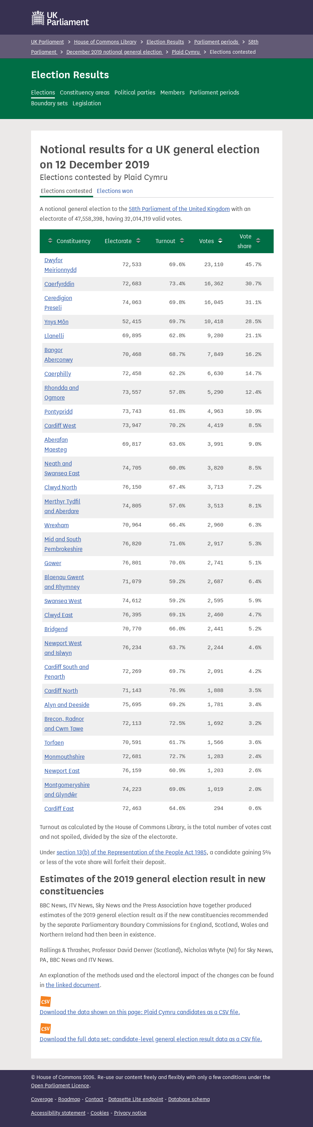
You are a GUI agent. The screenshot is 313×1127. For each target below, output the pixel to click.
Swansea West (63, 601)
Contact (94, 1099)
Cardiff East (59, 808)
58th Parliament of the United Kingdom (179, 209)
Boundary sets (49, 103)
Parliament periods (217, 42)
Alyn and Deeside (67, 704)
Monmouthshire (64, 756)
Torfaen (54, 742)
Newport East (62, 770)
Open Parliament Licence (60, 1086)
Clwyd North (60, 487)
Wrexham (56, 525)
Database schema (189, 1099)
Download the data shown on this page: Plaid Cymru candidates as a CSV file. (140, 1012)
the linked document (73, 985)
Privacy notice (130, 1113)
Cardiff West (60, 425)
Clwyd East (58, 615)
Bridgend (56, 629)
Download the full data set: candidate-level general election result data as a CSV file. (151, 1039)
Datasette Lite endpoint (135, 1099)
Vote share (245, 241)
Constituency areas (84, 92)
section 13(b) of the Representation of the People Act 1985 (132, 852)
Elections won (115, 191)
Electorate (118, 241)
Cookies (100, 1113)
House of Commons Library (105, 42)
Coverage (42, 1099)
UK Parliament (47, 42)
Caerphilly (57, 373)
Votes (206, 241)
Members (172, 92)
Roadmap (69, 1099)
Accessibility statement (58, 1113)
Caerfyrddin (59, 284)
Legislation (87, 103)
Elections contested (66, 191)
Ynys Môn (56, 321)
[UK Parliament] (60, 18)
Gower (52, 563)
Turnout (165, 241)
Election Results (165, 42)
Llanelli (54, 336)
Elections (43, 92)
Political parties (134, 92)
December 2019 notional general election (114, 52)
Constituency (74, 241)
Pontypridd (58, 411)
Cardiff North (61, 690)
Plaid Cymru (186, 52)
